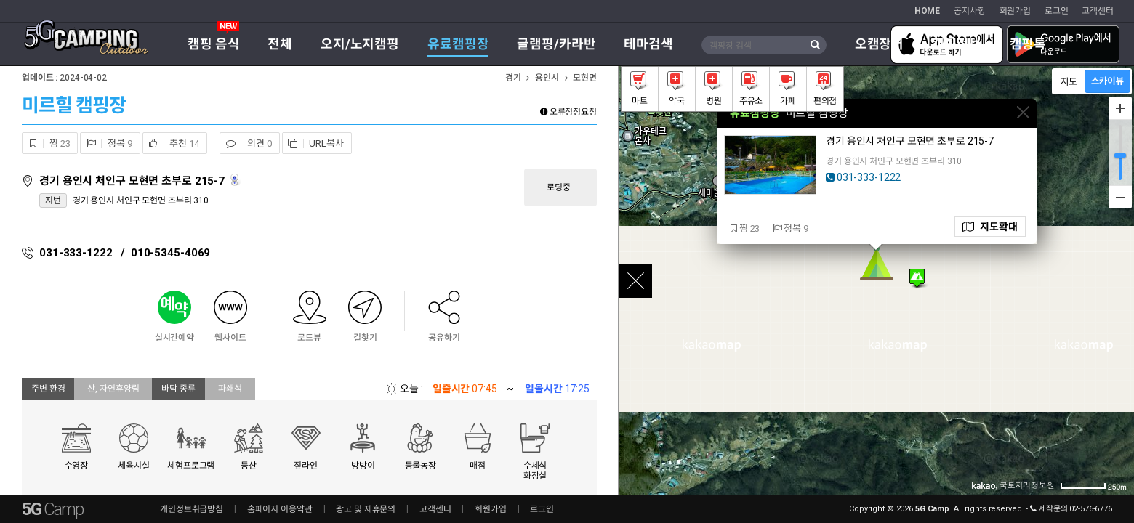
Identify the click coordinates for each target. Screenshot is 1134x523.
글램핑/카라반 (556, 44)
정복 (106, 143)
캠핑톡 (1028, 44)
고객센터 (1098, 11)
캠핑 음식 (213, 44)
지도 (990, 226)
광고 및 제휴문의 (365, 509)
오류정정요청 (568, 112)
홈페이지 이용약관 (280, 509)
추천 (171, 143)
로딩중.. (560, 187)
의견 (245, 143)
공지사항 (970, 11)
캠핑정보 (956, 44)
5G (52, 509)
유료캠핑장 (457, 44)
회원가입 (1016, 11)
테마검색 (648, 44)
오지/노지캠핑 (360, 44)
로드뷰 (235, 180)
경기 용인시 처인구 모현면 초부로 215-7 (133, 180)
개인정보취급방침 (191, 509)
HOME (927, 11)
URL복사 (313, 143)
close (635, 281)
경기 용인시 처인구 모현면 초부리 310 (141, 200)
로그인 (1057, 11)
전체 (280, 44)
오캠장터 (879, 44)
